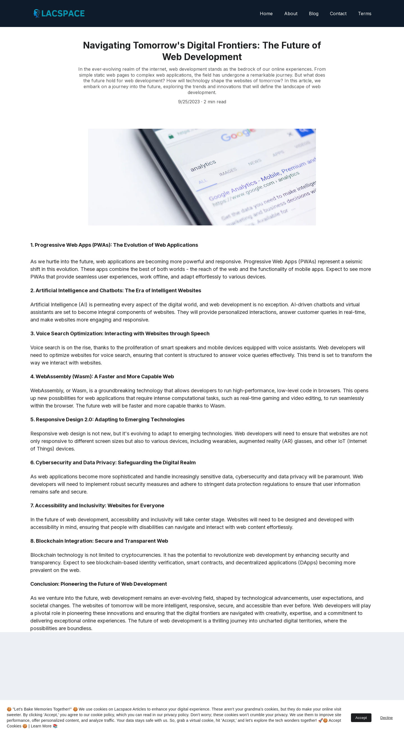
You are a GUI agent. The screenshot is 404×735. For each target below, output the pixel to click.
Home (266, 13)
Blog (313, 13)
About (290, 13)
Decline (386, 718)
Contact (338, 13)
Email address (44, 680)
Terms (364, 13)
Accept (361, 718)
